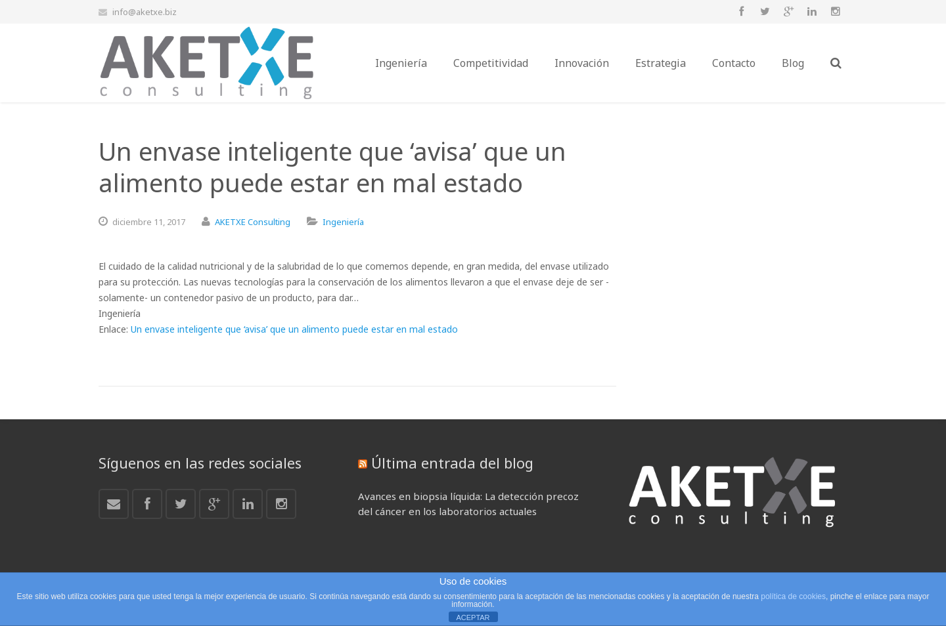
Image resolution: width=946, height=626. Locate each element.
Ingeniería (343, 222)
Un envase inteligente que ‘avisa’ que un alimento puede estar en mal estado (294, 329)
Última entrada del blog (452, 462)
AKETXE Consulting (252, 222)
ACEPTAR (472, 617)
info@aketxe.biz (144, 12)
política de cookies (793, 596)
